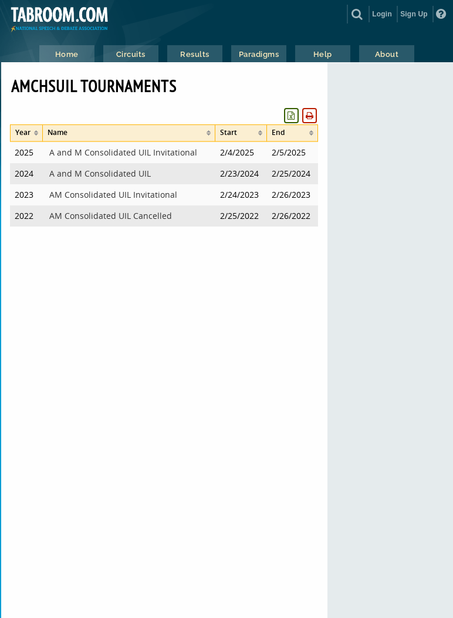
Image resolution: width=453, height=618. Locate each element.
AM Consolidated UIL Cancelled (110, 215)
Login (382, 14)
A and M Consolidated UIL (100, 173)
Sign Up (414, 14)
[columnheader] (26, 133)
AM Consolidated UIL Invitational (113, 194)
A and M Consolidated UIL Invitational (123, 152)
